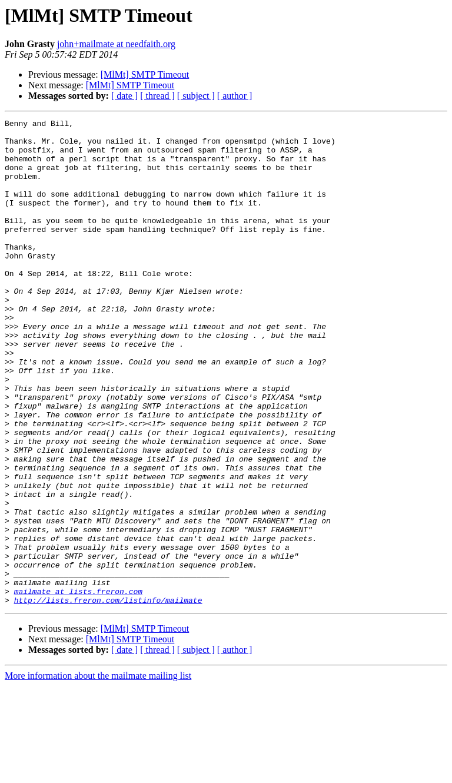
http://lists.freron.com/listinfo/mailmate (108, 697)
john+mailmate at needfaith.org (116, 44)
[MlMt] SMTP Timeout (145, 74)
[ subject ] (196, 96)
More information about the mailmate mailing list (98, 773)
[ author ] (234, 96)
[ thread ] (157, 96)
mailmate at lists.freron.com (78, 686)
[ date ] (124, 96)
